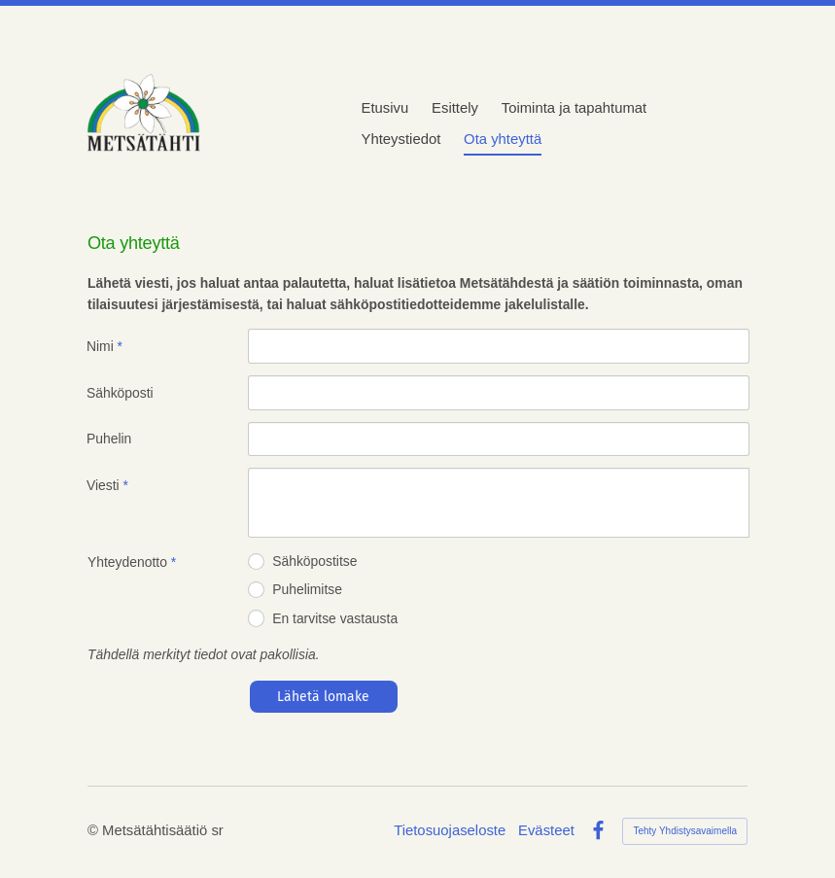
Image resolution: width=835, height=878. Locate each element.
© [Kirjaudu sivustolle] (94, 830)
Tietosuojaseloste (449, 831)
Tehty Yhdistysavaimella (685, 830)
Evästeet (546, 831)
